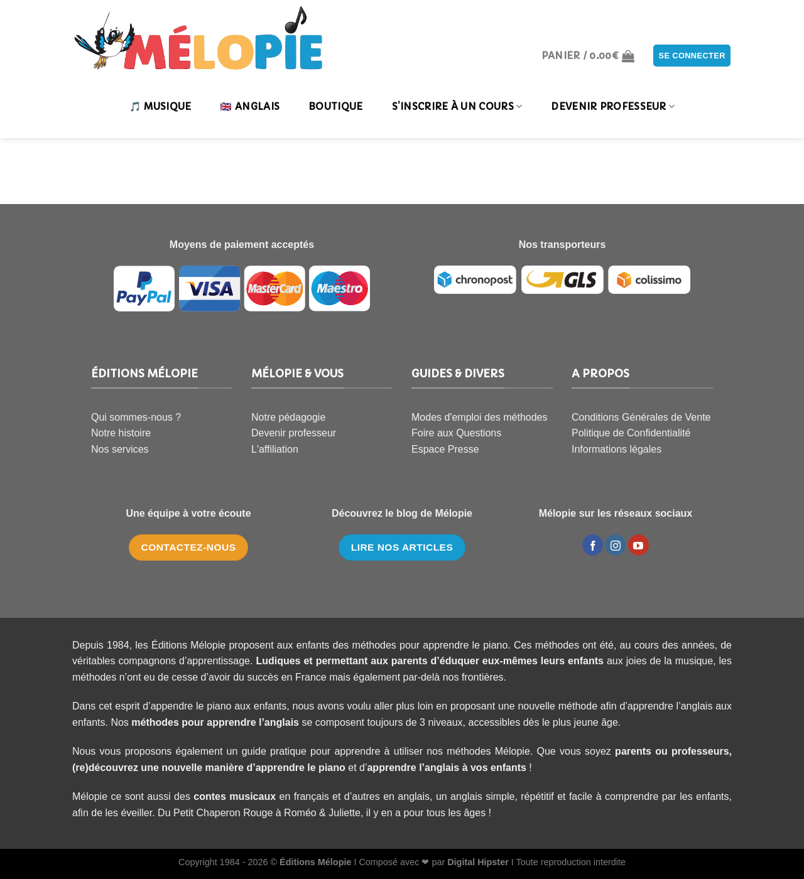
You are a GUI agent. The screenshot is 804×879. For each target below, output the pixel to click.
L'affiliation (274, 449)
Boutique (335, 106)
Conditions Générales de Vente (641, 417)
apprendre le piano (300, 767)
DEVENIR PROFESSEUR (613, 106)
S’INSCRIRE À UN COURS (457, 106)
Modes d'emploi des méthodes (479, 417)
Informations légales (616, 449)
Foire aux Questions (456, 433)
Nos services (120, 449)
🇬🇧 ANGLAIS (250, 106)
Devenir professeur (293, 433)
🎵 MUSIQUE (160, 106)
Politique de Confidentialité (631, 433)
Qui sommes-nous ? (136, 417)
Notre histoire (121, 433)
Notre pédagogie (288, 417)
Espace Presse (445, 449)
